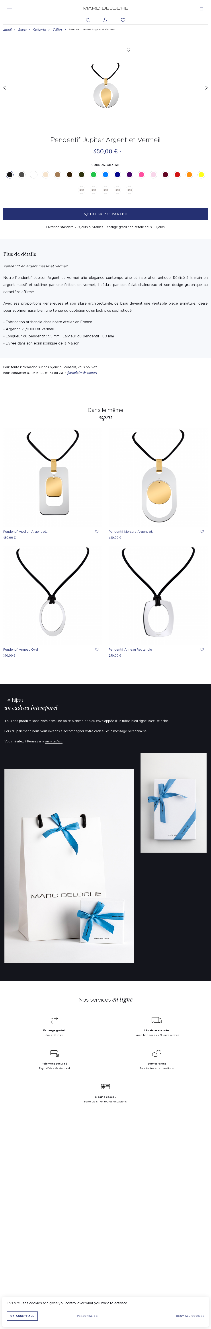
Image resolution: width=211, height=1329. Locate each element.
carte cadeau (54, 741)
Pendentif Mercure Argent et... (131, 531)
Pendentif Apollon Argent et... (25, 531)
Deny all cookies (190, 1316)
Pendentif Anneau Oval (20, 649)
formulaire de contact (82, 373)
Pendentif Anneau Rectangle (130, 649)
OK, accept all (22, 1316)
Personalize (87, 1316)
